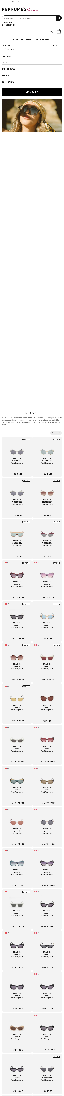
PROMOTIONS (8, 25)
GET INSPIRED (7, 22)
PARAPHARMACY (42, 40)
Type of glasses (31, 69)
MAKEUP (29, 40)
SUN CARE (7, 45)
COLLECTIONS (31, 82)
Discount (31, 56)
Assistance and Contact (10, 2)
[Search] (59, 18)
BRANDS (55, 45)
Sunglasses (9, 49)
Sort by (56, 433)
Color (31, 62)
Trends (31, 75)
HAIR (22, 40)
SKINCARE (14, 40)
